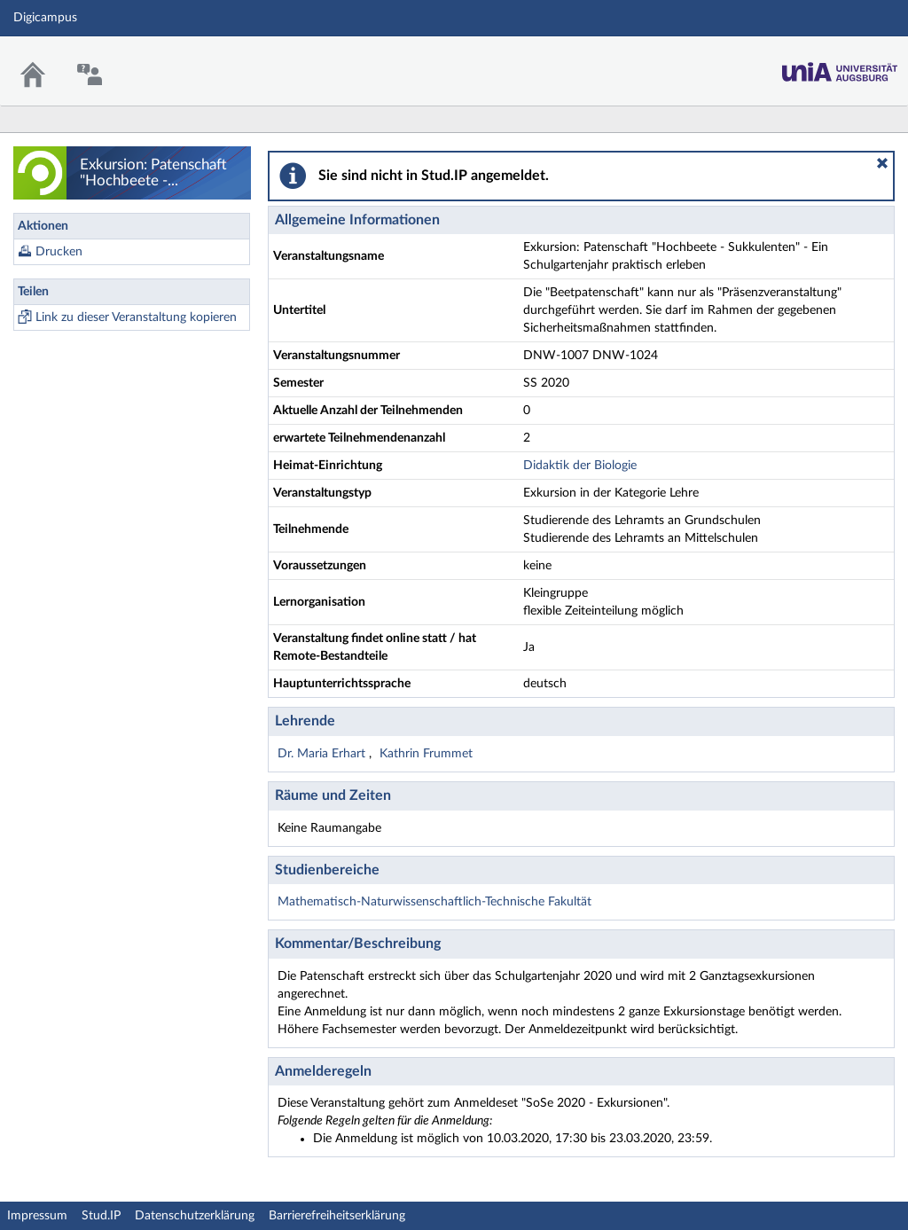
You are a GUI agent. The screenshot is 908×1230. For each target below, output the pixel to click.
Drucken (58, 252)
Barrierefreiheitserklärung (337, 1216)
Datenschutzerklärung (194, 1216)
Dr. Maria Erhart (323, 754)
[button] (882, 163)
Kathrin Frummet (426, 754)
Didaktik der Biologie (580, 465)
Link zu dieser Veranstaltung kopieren (136, 317)
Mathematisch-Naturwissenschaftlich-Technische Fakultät (434, 902)
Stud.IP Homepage (839, 67)
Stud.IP (101, 1216)
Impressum (37, 1216)
